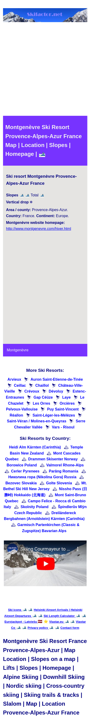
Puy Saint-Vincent (63, 409)
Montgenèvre (17, 350)
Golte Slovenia (59, 483)
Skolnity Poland (34, 507)
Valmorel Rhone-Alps (65, 465)
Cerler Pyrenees (25, 471)
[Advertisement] (43, 69)
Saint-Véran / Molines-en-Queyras (36, 421)
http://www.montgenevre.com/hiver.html (38, 229)
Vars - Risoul (63, 427)
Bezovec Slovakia (21, 483)
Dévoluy (56, 391)
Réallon (16, 415)
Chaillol (42, 385)
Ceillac (20, 385)
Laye (66, 397)
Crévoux (31, 391)
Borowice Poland (22, 465)
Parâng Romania (63, 471)
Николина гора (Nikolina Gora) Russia (42, 477)
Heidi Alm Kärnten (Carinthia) (35, 447)
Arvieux (14, 379)
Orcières (67, 403)
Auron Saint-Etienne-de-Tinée (56, 379)
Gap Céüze (43, 397)
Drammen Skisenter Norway (53, 459)
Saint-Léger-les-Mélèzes (54, 415)
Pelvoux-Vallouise (22, 409)
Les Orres (41, 403)
